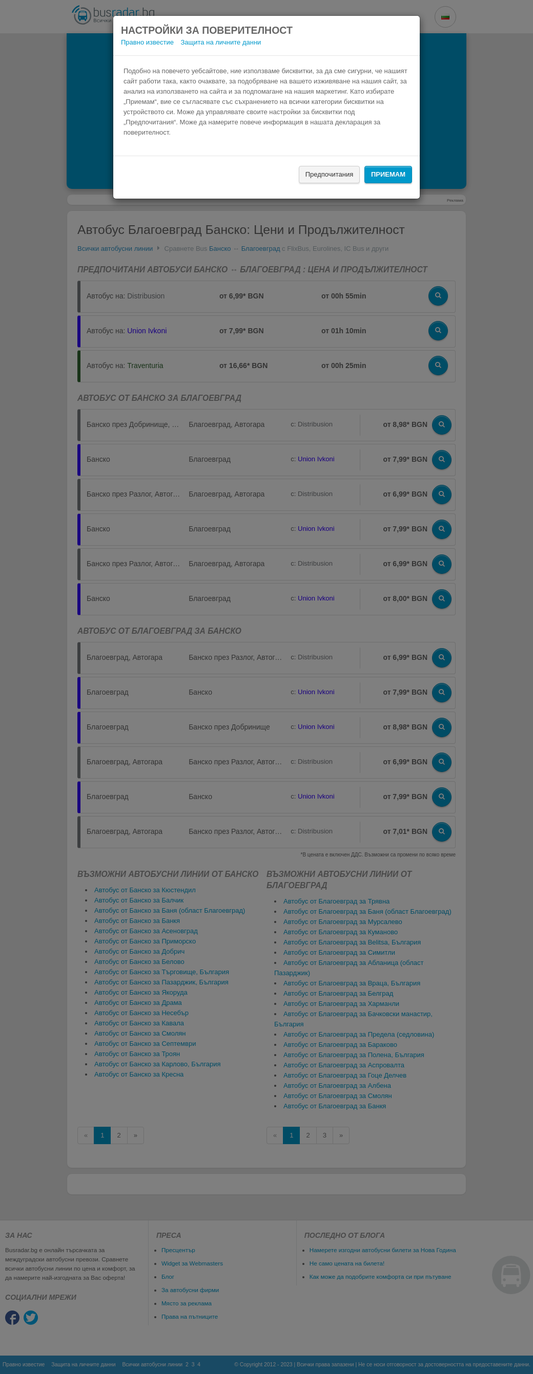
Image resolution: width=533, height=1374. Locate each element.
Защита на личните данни (221, 42)
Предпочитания (329, 174)
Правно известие (147, 42)
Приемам (388, 174)
